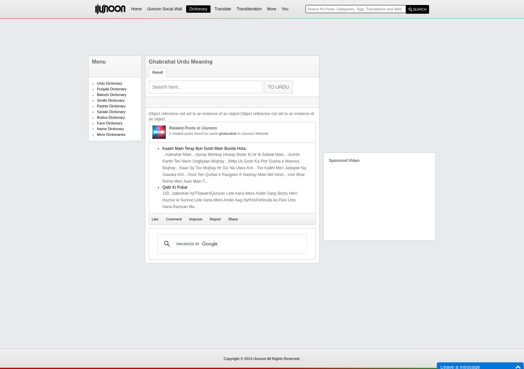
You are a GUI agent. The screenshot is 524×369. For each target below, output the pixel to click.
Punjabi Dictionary (112, 89)
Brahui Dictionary (111, 117)
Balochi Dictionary (111, 95)
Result (157, 72)
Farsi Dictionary (109, 123)
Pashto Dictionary (111, 106)
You (285, 9)
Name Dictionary (110, 129)
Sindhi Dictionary (111, 100)
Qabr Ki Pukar (174, 187)
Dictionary (198, 9)
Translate (223, 9)
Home (136, 9)
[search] (231, 244)
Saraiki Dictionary (111, 112)
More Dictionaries (111, 134)
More (271, 9)
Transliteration (249, 9)
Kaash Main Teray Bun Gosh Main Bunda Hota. (204, 148)
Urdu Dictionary (109, 83)
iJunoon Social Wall (164, 9)
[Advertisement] (262, 37)
